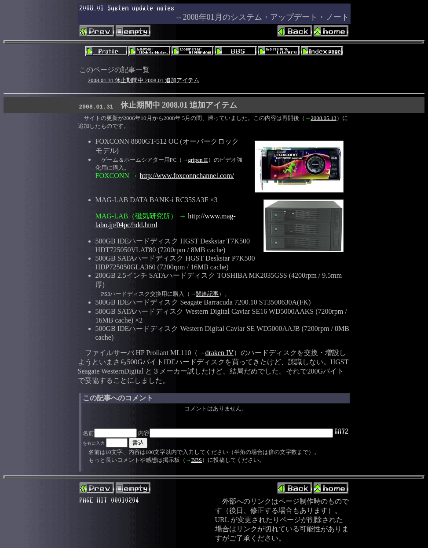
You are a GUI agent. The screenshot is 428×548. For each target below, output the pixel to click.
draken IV (219, 352)
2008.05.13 (324, 118)
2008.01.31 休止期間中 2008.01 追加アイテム (144, 80)
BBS (196, 460)
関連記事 (207, 293)
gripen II (198, 159)
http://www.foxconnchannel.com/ (187, 175)
